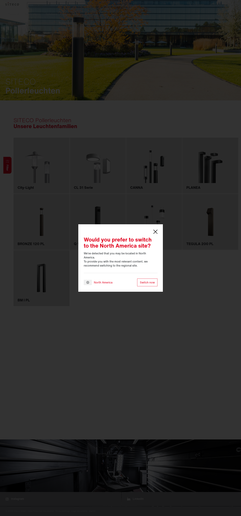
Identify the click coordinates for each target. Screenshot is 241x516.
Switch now (147, 282)
